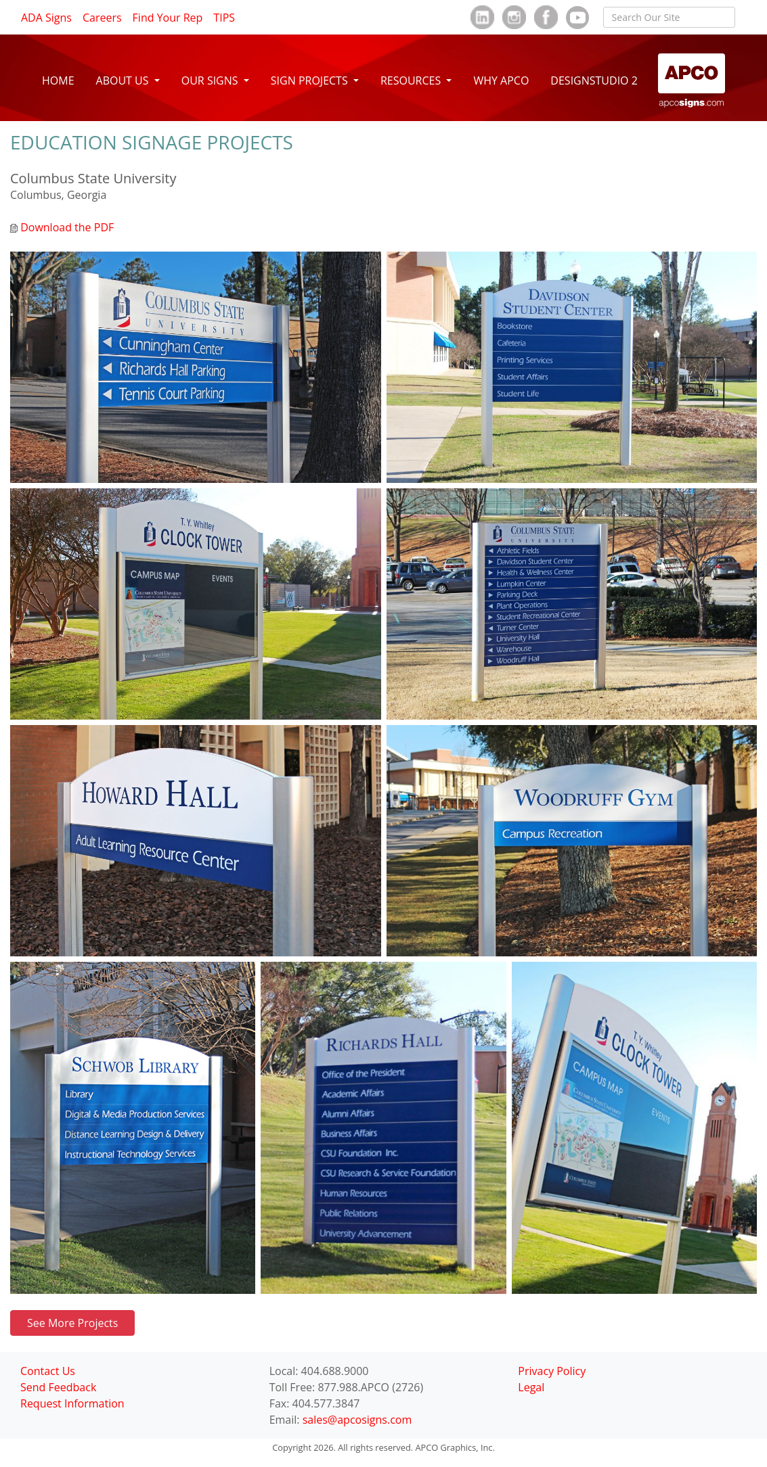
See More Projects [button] (72, 1322)
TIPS (224, 17)
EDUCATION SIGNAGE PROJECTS (151, 142)
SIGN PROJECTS (311, 80)
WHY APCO (501, 80)
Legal (531, 1387)
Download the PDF (62, 227)
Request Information (72, 1403)
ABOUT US (124, 80)
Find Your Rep (168, 17)
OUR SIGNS (211, 80)
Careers (102, 17)
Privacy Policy (552, 1371)
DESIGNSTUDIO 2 (594, 80)
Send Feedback (58, 1387)
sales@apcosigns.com (357, 1419)
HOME (58, 80)
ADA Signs (46, 17)
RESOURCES (411, 80)
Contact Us (47, 1371)
